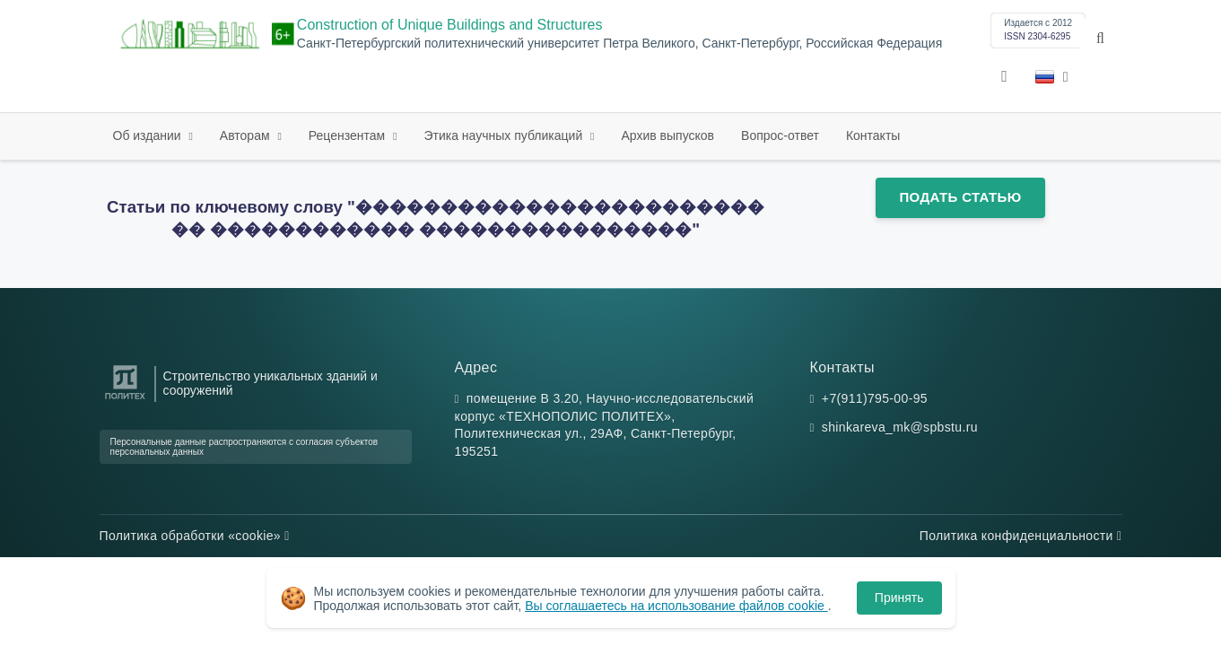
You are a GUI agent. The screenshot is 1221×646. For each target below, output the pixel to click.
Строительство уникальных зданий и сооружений (270, 383)
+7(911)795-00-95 (875, 398)
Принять (899, 597)
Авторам (247, 135)
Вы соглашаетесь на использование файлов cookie (676, 605)
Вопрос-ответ (780, 135)
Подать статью (960, 197)
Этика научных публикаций (504, 135)
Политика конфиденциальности (1021, 535)
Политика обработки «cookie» (195, 535)
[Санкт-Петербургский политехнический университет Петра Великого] (125, 399)
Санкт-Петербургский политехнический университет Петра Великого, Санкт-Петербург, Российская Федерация (619, 43)
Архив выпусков (668, 135)
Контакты (873, 135)
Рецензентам (348, 135)
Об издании (149, 135)
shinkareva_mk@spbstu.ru (900, 427)
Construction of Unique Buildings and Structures (450, 24)
